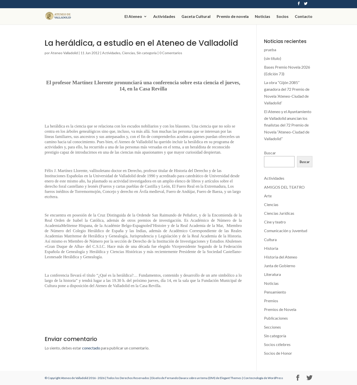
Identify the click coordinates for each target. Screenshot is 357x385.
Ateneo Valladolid (64, 53)
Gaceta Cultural (195, 17)
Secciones (272, 327)
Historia (271, 248)
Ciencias (128, 53)
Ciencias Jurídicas (279, 213)
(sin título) (272, 58)
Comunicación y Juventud (285, 230)
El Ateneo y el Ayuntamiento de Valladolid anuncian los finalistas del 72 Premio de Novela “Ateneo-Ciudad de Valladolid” (287, 125)
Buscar (270, 152)
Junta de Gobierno (279, 265)
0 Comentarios (170, 53)
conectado (91, 347)
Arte (268, 195)
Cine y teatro (275, 221)
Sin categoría (147, 53)
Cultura (270, 239)
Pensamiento (275, 292)
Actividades (164, 17)
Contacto (303, 17)
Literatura (272, 274)
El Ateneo (133, 17)
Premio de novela (233, 17)
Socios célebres (277, 344)
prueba (270, 49)
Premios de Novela (280, 309)
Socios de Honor (278, 353)
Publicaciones (276, 318)
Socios (282, 17)
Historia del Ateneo (280, 257)
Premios (271, 300)
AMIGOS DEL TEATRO (284, 187)
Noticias (262, 17)
